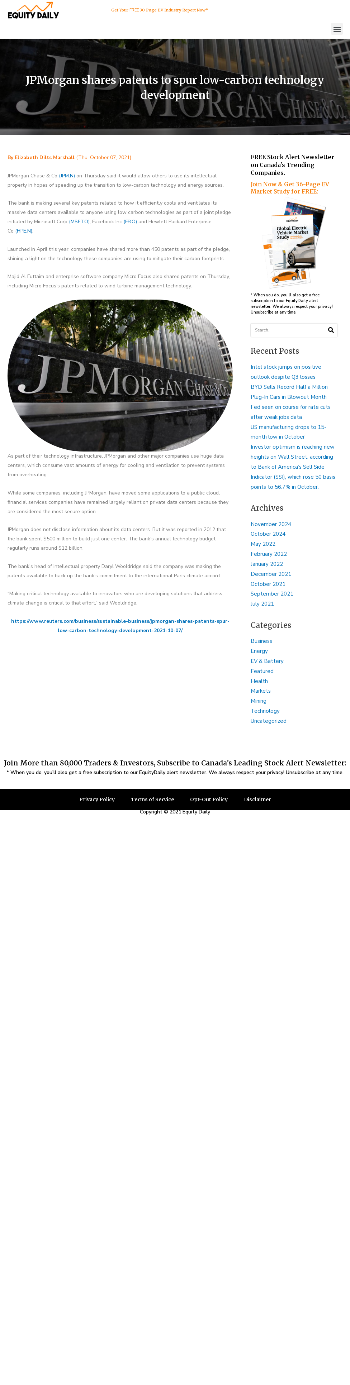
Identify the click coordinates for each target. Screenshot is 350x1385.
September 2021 (272, 593)
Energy (259, 651)
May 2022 (263, 544)
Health (259, 681)
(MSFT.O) (79, 221)
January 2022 (267, 564)
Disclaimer (257, 799)
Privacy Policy (97, 799)
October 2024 (268, 534)
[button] (337, 29)
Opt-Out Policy (209, 799)
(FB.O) (130, 221)
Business (261, 641)
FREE (134, 10)
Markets (261, 690)
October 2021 (268, 584)
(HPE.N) (23, 231)
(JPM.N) (67, 175)
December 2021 (271, 574)
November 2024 (271, 524)
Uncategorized (269, 721)
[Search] (330, 330)
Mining (258, 701)
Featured (262, 671)
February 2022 (269, 554)
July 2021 (262, 603)
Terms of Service (152, 799)
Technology (265, 711)
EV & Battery (267, 661)
